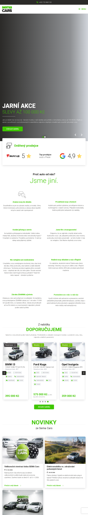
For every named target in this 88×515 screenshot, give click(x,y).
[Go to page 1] (40, 401)
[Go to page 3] (45, 401)
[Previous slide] (4, 373)
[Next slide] (81, 134)
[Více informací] (15, 345)
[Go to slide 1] (43, 137)
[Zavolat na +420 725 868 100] (44, 2)
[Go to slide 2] (44, 137)
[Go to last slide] (75, 134)
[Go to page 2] (42, 401)
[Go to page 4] (47, 401)
